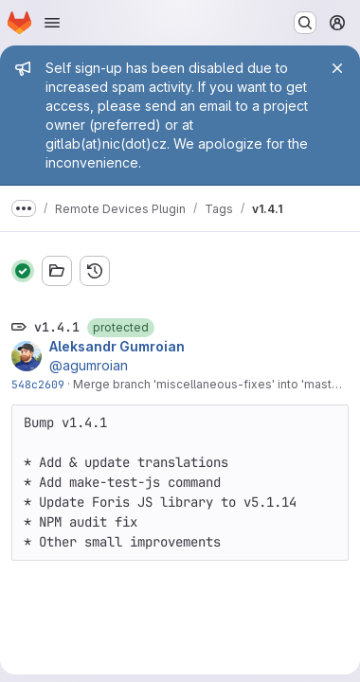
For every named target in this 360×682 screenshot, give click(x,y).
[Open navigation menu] (52, 23)
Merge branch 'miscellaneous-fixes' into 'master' (209, 384)
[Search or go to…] (305, 22)
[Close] (337, 68)
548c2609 (37, 384)
